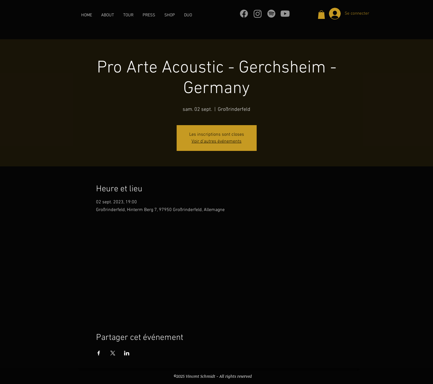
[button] (321, 14)
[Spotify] (271, 13)
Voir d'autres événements (216, 141)
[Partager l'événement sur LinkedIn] (126, 353)
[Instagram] (257, 13)
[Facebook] (244, 13)
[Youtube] (285, 13)
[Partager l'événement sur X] (112, 353)
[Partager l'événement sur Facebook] (98, 353)
